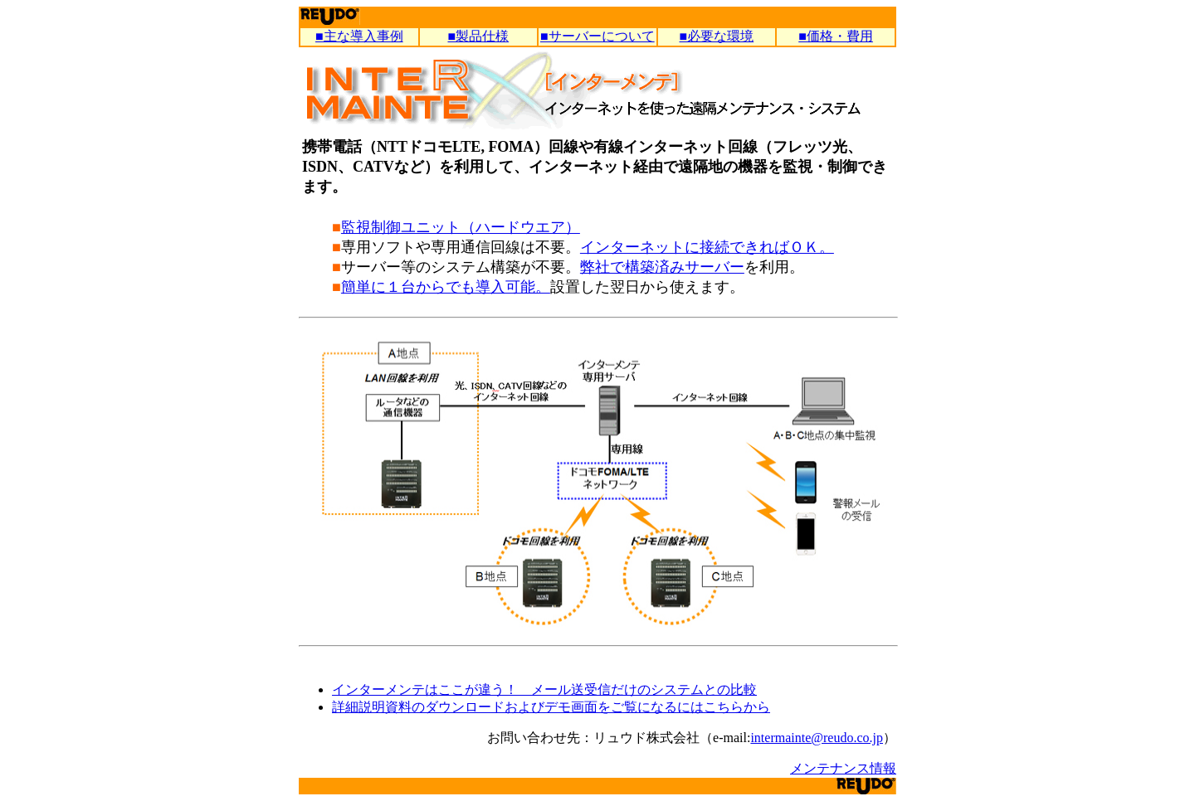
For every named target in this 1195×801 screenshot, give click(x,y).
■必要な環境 (717, 36)
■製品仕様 (478, 36)
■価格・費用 (835, 36)
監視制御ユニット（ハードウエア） (460, 227)
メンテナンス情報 (843, 768)
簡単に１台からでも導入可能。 (445, 287)
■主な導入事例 (359, 36)
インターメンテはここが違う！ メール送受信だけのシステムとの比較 (544, 689)
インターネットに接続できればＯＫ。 (707, 247)
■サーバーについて (597, 36)
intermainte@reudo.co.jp (816, 738)
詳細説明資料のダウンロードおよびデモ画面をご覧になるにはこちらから (551, 707)
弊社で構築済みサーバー (662, 267)
